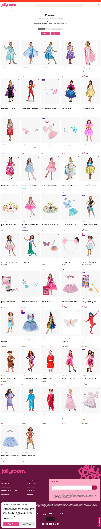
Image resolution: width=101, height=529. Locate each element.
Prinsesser (61, 18)
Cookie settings (31, 490)
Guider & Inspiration (6, 483)
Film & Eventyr (55, 18)
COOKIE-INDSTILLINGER (27, 524)
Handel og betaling (31, 483)
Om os (2, 497)
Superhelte (54, 29)
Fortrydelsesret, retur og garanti (9, 490)
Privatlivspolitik (31, 487)
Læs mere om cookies (8, 518)
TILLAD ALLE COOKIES (10, 524)
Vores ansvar (30, 494)
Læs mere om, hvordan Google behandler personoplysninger (16, 519)
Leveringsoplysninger (32, 480)
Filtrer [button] (45, 33)
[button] (95, 5)
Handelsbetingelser (6, 487)
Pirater (47, 29)
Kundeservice (4, 480)
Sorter (55, 33)
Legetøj (39, 18)
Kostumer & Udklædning (46, 18)
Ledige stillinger (5, 494)
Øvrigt (60, 29)
